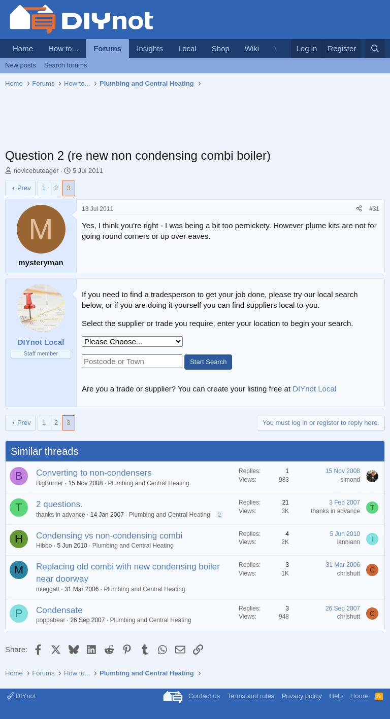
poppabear (50, 620)
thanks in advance (60, 514)
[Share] (359, 209)
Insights (150, 48)
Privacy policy (302, 696)
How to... (63, 48)
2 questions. (59, 504)
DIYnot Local (314, 388)
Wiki (252, 48)
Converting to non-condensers (94, 473)
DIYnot (21, 696)
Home (23, 48)
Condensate (59, 610)
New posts (20, 65)
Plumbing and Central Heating (148, 483)
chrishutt (348, 573)
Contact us (204, 696)
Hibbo (44, 545)
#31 (374, 208)
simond (350, 479)
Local (187, 48)
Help (336, 696)
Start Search (208, 362)
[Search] (375, 48)
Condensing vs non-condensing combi (109, 536)
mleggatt (47, 589)
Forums (107, 48)
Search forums (65, 65)
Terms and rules (251, 696)
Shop (221, 48)
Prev (24, 188)
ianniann (348, 542)
